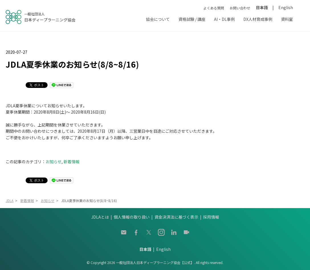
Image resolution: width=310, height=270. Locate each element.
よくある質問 (213, 7)
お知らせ (54, 161)
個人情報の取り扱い (132, 217)
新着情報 (71, 161)
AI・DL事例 (224, 19)
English (285, 7)
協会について (158, 19)
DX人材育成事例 (257, 19)
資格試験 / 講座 (191, 19)
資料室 (287, 19)
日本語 (262, 7)
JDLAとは (100, 217)
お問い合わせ (240, 7)
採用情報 (211, 217)
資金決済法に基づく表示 (176, 217)
